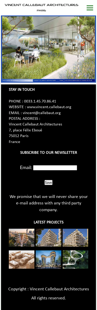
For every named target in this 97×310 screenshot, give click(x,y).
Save (48, 182)
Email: (26, 167)
